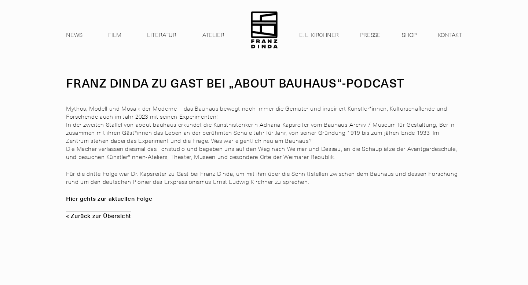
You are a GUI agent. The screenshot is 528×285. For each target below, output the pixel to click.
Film (114, 34)
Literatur (161, 34)
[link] (264, 36)
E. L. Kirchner (319, 34)
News (74, 34)
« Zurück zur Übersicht (98, 215)
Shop (409, 34)
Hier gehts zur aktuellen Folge (109, 198)
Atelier (213, 34)
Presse (370, 34)
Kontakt (450, 34)
